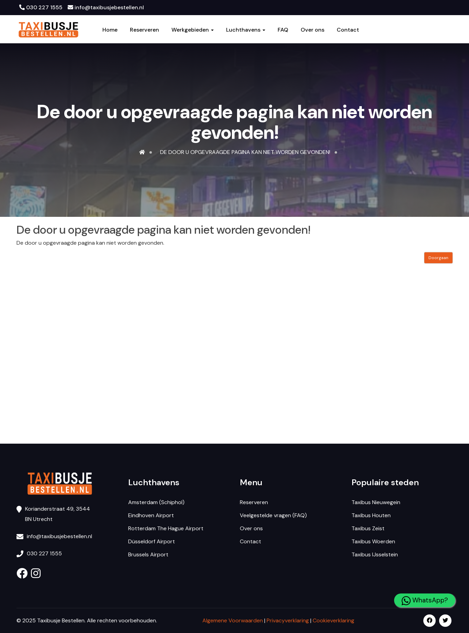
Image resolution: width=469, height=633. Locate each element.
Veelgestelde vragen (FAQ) (273, 515)
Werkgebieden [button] (192, 29)
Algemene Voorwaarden (232, 620)
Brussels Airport (148, 554)
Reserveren (144, 29)
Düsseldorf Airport (151, 541)
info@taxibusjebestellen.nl (106, 7)
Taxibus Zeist (367, 528)
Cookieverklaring (333, 620)
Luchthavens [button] (245, 29)
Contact (348, 29)
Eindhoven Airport (151, 515)
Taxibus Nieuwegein (375, 502)
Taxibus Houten (371, 515)
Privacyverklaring (288, 620)
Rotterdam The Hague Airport (165, 528)
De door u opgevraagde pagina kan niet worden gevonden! (245, 152)
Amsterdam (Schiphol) (156, 502)
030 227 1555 (41, 7)
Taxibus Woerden (373, 541)
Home (110, 29)
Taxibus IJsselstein (374, 554)
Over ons (312, 29)
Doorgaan (438, 257)
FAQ (283, 29)
